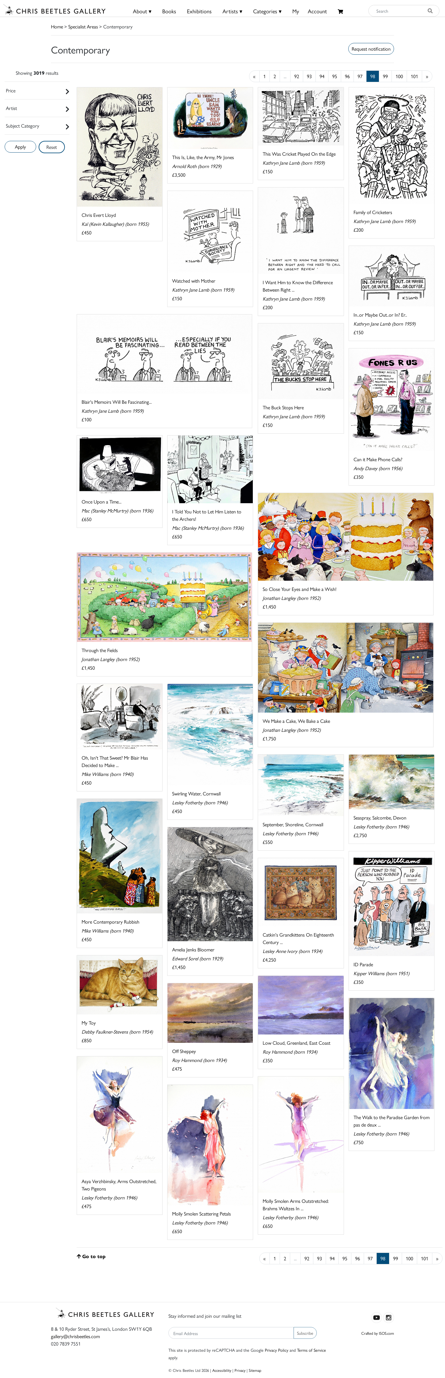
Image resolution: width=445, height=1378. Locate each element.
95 (334, 76)
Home (57, 26)
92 (296, 76)
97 (360, 76)
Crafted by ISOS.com (377, 1333)
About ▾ (142, 11)
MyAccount (309, 11)
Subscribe (305, 1333)
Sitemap (255, 1370)
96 (347, 76)
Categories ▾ (267, 11)
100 (399, 76)
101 (414, 76)
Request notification (371, 48)
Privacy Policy (276, 1350)
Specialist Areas (83, 26)
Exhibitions (199, 11)
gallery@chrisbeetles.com (75, 1336)
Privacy (240, 1370)
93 (309, 76)
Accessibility (221, 1370)
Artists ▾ (232, 11)
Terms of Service (311, 1350)
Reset (51, 146)
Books (169, 11)
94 (322, 76)
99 (385, 76)
